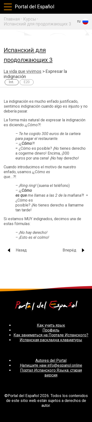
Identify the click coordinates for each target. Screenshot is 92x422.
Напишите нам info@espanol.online (51, 365)
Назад (17, 250)
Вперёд (74, 250)
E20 (27, 82)
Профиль (50, 330)
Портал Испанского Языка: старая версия (51, 372)
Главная (12, 19)
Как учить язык (51, 325)
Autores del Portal (50, 360)
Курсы (29, 19)
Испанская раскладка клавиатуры (51, 340)
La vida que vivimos (22, 71)
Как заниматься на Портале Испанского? (50, 335)
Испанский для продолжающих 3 (37, 24)
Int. (11, 82)
